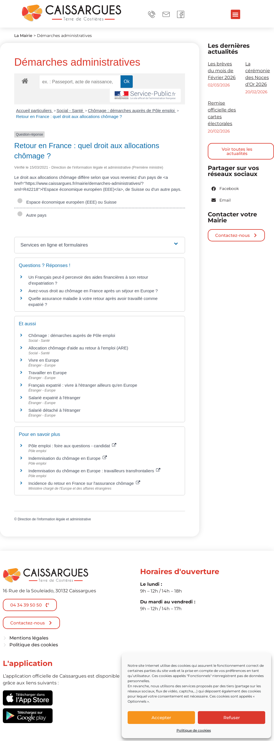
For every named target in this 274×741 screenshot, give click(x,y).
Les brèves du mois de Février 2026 (222, 70)
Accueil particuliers (34, 110)
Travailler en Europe (47, 372)
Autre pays (31, 215)
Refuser (231, 717)
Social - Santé (70, 110)
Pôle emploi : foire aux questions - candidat (72, 445)
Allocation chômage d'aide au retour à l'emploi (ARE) (78, 347)
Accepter (161, 717)
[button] (235, 14)
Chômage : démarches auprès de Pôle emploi (132, 110)
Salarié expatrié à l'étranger (54, 397)
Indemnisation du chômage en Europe (67, 458)
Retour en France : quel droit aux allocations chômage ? (69, 116)
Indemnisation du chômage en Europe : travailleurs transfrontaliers (94, 470)
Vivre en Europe (43, 360)
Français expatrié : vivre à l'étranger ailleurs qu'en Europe (82, 385)
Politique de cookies (194, 730)
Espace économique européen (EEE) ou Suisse (67, 202)
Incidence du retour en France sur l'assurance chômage (84, 483)
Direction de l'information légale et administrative (54, 519)
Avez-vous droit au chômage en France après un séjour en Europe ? (93, 290)
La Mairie (23, 35)
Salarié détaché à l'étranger (54, 410)
